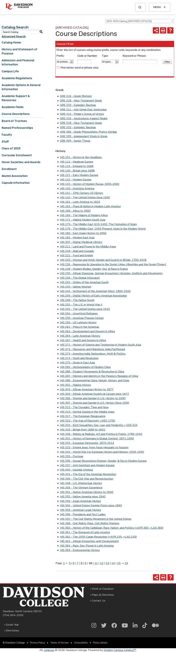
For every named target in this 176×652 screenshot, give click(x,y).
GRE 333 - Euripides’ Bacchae (78, 127)
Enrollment (9, 169)
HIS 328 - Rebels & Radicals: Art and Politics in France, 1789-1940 (101, 434)
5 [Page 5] (70, 563)
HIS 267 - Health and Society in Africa (83, 340)
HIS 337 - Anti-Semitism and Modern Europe (87, 465)
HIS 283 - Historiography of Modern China (85, 367)
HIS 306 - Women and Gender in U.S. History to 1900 (92, 398)
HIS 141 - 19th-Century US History (81, 193)
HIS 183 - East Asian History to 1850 (83, 233)
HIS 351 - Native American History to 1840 (86, 492)
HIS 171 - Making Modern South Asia (82, 220)
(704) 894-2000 (13, 615)
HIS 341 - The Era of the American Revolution (88, 474)
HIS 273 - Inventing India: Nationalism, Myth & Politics (92, 354)
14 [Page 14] (113, 563)
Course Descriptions (16, 114)
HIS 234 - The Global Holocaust (80, 278)
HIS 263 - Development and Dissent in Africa (87, 331)
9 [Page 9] (85, 563)
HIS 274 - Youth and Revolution (79, 358)
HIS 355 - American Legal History (80, 510)
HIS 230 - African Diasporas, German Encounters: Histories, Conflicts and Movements (111, 273)
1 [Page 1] (64, 563)
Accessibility (81, 642)
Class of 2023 (11, 148)
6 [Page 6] (74, 563)
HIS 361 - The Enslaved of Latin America (85, 532)
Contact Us (98, 601)
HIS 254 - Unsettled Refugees (79, 313)
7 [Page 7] (78, 563)
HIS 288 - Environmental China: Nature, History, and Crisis (94, 380)
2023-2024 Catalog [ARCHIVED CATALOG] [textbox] (129, 21)
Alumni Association (15, 176)
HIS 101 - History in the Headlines (81, 157)
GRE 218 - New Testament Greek (81, 101)
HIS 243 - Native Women (75, 287)
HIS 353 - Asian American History (80, 501)
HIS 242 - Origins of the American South (84, 282)
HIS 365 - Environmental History (80, 550)
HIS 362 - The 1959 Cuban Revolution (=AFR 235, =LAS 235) (98, 537)
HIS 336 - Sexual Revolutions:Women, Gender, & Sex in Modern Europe (103, 461)
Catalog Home (11, 42)
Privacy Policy (37, 642)
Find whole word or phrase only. (79, 68)
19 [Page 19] (126, 563)
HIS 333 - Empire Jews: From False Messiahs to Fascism (94, 447)
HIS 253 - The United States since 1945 (85, 309)
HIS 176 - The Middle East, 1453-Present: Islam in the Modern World (103, 229)
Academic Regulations (17, 78)
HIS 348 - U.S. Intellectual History (81, 483)
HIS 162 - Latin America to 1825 (80, 202)
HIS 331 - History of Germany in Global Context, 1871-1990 (97, 438)
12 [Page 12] (101, 563)
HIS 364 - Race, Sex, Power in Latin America (87, 546)
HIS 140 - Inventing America (77, 188)
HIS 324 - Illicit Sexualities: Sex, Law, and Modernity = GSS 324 (99, 425)
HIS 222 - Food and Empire (76, 255)
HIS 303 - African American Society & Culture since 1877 (94, 394)
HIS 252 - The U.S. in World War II (81, 305)
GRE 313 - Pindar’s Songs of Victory (82, 114)
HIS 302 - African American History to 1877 (86, 389)
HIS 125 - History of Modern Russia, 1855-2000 (89, 184)
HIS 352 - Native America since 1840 (83, 496)
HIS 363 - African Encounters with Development (89, 541)
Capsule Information (16, 182)
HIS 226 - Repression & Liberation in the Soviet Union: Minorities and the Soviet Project (113, 264)
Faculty (7, 134)
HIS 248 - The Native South (77, 300)
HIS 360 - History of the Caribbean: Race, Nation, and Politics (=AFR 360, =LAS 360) (111, 528)
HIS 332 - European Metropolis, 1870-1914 (87, 443)
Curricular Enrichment (17, 155)
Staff (5, 141)
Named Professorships (17, 127)
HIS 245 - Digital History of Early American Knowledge (93, 296)
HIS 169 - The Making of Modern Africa (84, 215)
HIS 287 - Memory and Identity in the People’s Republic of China (99, 376)
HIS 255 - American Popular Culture (82, 318)
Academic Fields (13, 107)
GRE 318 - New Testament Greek (81, 123)
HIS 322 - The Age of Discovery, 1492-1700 (87, 421)
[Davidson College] (19, 6)
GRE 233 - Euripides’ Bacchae (78, 105)
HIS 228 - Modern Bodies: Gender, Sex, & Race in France (94, 269)
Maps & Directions (103, 595)
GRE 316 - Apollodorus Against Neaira (83, 118)
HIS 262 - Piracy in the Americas (79, 327)
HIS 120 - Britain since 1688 (77, 171)
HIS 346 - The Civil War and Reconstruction (86, 479)
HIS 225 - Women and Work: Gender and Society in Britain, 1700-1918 (103, 260)
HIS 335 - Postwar (71, 456)
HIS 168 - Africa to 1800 (75, 211)
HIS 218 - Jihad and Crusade (77, 251)
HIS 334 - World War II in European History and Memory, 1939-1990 (102, 452)
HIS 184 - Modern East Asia (77, 238)
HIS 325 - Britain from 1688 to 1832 (82, 430)
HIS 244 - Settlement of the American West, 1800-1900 (95, 291)
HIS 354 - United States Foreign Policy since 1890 (91, 505)
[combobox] (139, 21)
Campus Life (10, 71)
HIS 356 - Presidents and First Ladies (83, 514)
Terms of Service (59, 642)
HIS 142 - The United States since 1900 (85, 197)
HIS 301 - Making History (75, 385)
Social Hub (12, 625)
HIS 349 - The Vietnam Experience (81, 488)
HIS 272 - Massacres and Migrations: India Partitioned (92, 349)
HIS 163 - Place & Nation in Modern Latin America (90, 206)
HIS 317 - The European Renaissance (82, 416)
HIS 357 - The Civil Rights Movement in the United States (95, 519)
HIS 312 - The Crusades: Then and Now (84, 407)
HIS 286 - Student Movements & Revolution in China (92, 371)
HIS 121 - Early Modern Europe (79, 175)
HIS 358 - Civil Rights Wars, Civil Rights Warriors (89, 523)
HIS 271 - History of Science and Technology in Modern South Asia (100, 345)
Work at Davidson (103, 589)
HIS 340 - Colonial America (76, 470)
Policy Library (100, 642)
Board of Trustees (14, 121)
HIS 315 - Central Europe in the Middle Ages (87, 412)
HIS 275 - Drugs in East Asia (77, 363)
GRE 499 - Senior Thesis (75, 141)
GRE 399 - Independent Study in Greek (83, 136)
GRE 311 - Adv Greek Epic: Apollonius (83, 109)
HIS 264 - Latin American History (80, 336)
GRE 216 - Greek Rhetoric (76, 96)
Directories (12, 630)
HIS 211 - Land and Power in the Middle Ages (88, 246)
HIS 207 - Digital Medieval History (81, 242)
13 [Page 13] (107, 563)
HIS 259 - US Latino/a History (78, 322)
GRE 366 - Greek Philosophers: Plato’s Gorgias (88, 132)
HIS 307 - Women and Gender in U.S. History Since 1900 (94, 403)
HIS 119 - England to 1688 (77, 166)
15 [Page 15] (118, 563)
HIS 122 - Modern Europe (75, 180)
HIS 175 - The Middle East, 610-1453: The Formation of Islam (98, 224)
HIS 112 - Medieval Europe (76, 162)
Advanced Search (14, 36)
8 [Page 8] (81, 563)
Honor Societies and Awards (21, 162)
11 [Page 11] (96, 563)
